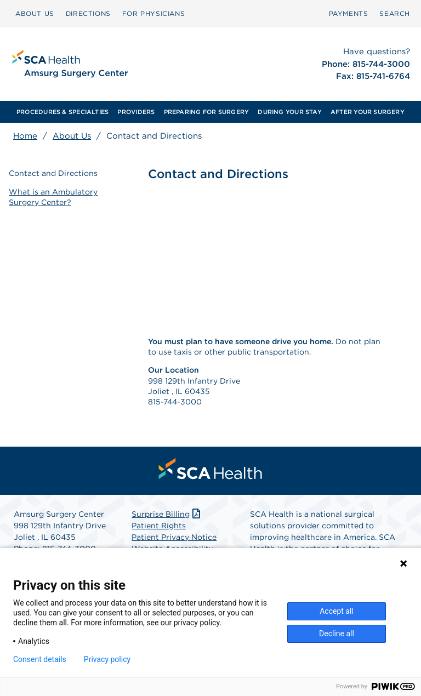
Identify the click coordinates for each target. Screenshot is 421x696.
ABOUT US (34, 13)
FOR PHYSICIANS (153, 13)
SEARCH (394, 13)
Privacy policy (107, 659)
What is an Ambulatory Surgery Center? (53, 196)
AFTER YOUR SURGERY (368, 112)
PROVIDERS (136, 112)
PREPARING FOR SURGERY (206, 112)
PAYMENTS (348, 13)
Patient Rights (159, 525)
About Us (72, 136)
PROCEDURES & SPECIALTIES (62, 112)
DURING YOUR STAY (290, 112)
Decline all (336, 633)
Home (25, 136)
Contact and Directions (53, 173)
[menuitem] (35, 13)
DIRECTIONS (88, 13)
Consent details (39, 659)
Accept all (337, 611)
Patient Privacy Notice (174, 537)
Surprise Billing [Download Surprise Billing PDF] (167, 514)
